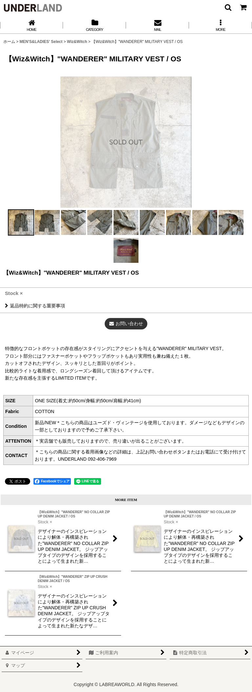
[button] (228, 7)
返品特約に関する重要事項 (35, 305)
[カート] (243, 7)
